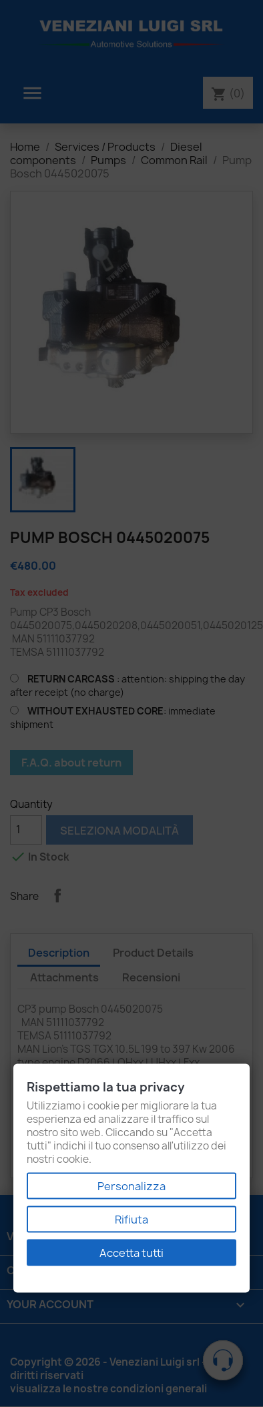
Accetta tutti (131, 1253)
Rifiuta (131, 1219)
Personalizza (131, 1186)
